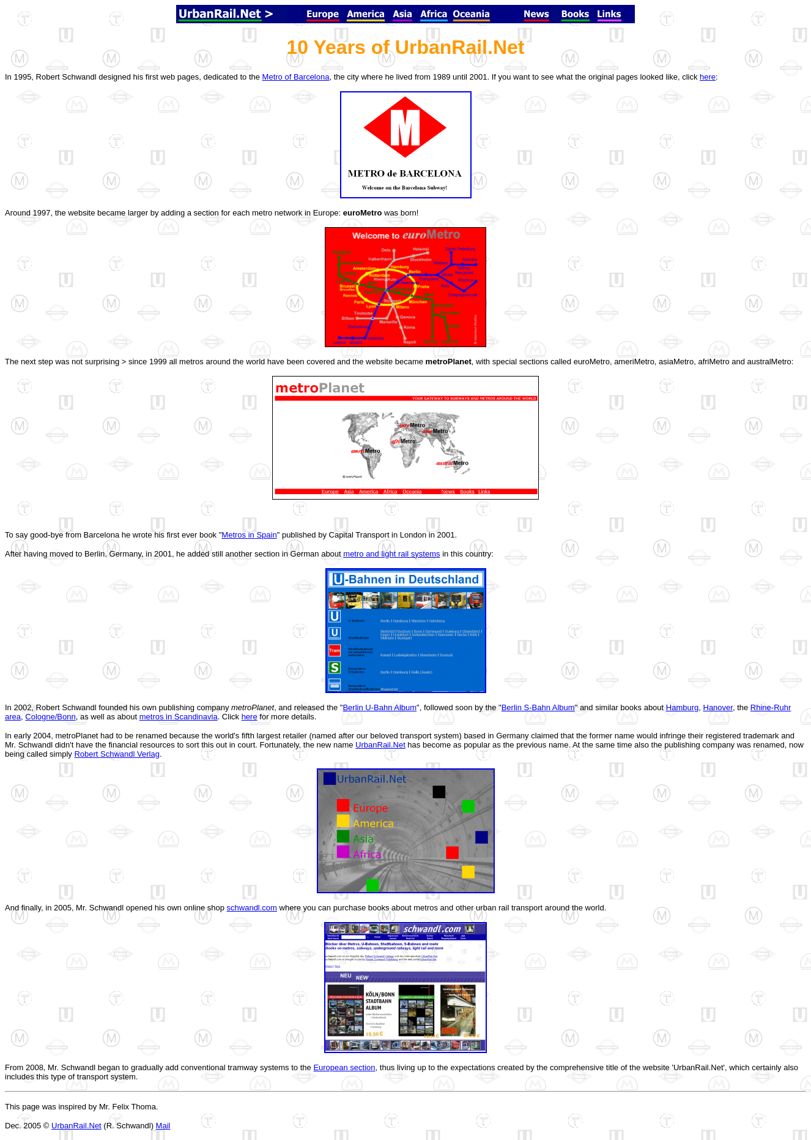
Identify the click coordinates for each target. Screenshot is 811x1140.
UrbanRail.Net (380, 744)
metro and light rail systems (391, 553)
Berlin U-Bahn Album (380, 707)
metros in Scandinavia (178, 716)
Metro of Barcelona (296, 76)
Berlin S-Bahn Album (538, 707)
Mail (163, 1125)
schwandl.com (252, 907)
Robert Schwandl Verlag (116, 754)
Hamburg (682, 707)
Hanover (718, 707)
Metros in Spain (248, 534)
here (708, 76)
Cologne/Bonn (50, 716)
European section (344, 1067)
